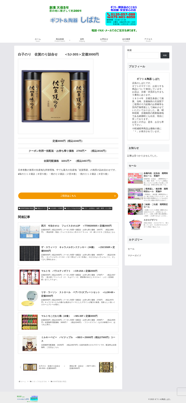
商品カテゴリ (40, 208)
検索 (129, 50)
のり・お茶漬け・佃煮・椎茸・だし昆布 (97, 208)
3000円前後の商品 (26, 208)
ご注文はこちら (68, 196)
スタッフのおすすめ (72, 208)
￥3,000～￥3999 (55, 208)
